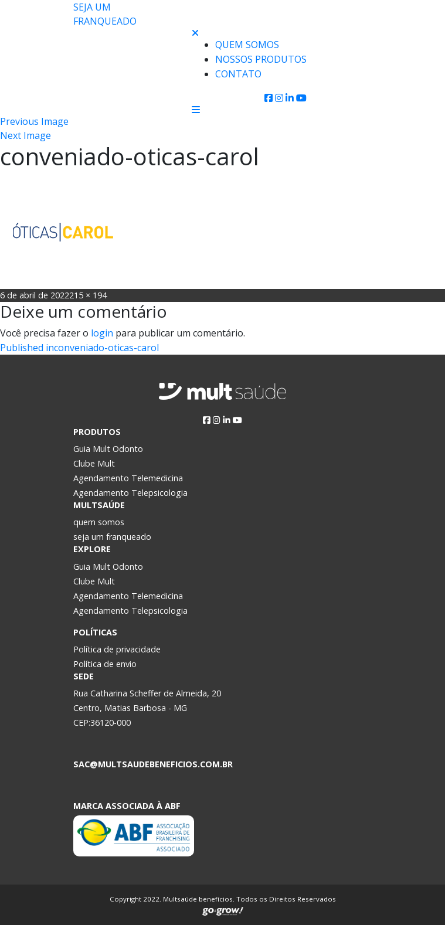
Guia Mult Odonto (108, 448)
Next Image (25, 135)
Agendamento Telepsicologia (130, 492)
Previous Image (34, 121)
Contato (238, 73)
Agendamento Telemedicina (128, 478)
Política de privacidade (117, 649)
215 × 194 (88, 295)
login (102, 333)
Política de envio (105, 663)
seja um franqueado (112, 536)
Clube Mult (94, 463)
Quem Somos (247, 44)
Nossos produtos (261, 59)
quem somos (98, 522)
